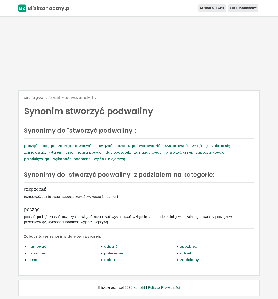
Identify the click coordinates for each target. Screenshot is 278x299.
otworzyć (83, 145)
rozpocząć (125, 145)
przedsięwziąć (36, 158)
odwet (186, 253)
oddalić (111, 246)
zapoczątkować (210, 152)
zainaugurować (148, 152)
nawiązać (103, 145)
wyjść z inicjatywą (109, 158)
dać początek (118, 152)
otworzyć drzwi (179, 152)
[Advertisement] (139, 53)
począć (30, 145)
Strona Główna (212, 8)
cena (32, 259)
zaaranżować (89, 152)
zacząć (64, 145)
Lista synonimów (243, 8)
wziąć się (200, 145)
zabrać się (221, 145)
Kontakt (139, 287)
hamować (37, 246)
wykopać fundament (71, 158)
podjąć (47, 145)
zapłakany (189, 259)
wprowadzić (149, 145)
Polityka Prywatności (164, 287)
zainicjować (34, 152)
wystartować (176, 145)
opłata (110, 259)
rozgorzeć (37, 253)
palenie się (113, 253)
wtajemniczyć (61, 152)
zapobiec (188, 246)
